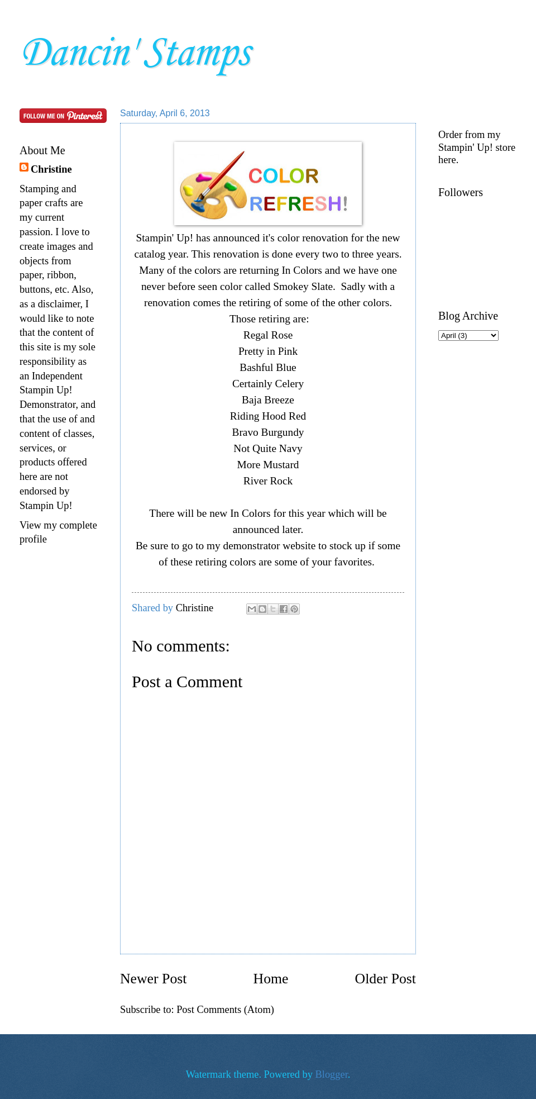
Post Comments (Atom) (225, 1009)
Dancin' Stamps (134, 53)
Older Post (385, 978)
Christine (51, 169)
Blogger (331, 1074)
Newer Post (153, 978)
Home (271, 978)
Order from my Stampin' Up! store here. (476, 147)
